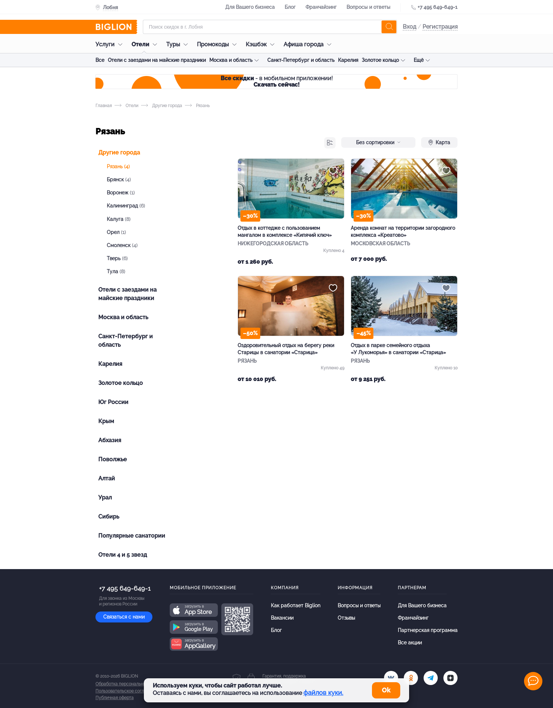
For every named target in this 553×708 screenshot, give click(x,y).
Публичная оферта (114, 697)
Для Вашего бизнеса (250, 7)
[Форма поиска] (270, 27)
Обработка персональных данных (129, 683)
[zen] (450, 678)
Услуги (110, 44)
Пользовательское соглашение (127, 691)
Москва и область (230, 60)
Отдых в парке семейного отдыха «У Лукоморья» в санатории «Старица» (398, 349)
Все (99, 60)
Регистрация (440, 26)
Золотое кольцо (380, 60)
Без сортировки (378, 142)
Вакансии (282, 618)
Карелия (348, 60)
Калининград (126, 206)
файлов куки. (323, 692)
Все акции (410, 642)
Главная (103, 105)
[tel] (431, 678)
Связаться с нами (124, 617)
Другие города (161, 105)
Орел (116, 232)
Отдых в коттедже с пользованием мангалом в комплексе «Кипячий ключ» (285, 231)
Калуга (118, 219)
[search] (389, 27)
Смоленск (122, 245)
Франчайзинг (321, 7)
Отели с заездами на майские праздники (157, 60)
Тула (116, 271)
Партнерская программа (428, 630)
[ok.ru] (411, 678)
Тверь (117, 258)
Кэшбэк (262, 44)
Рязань (118, 166)
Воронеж (121, 192)
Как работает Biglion (295, 605)
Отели (146, 44)
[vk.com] (391, 678)
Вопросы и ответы (368, 7)
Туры (178, 44)
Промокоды (218, 44)
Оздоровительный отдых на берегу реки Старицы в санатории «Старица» (286, 349)
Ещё (419, 60)
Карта (439, 142)
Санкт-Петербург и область (300, 60)
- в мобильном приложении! (277, 81)
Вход (409, 26)
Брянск (119, 179)
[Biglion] (116, 27)
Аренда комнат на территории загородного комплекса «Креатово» (403, 231)
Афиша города (309, 44)
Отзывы (346, 618)
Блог (290, 7)
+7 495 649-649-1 (438, 7)
